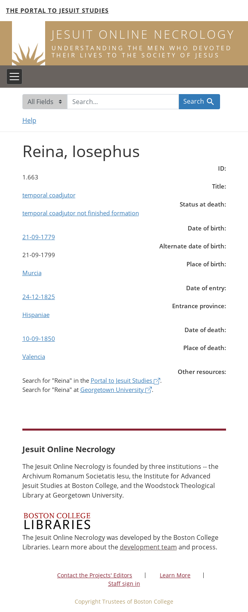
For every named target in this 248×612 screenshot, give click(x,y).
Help (29, 120)
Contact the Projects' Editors (94, 575)
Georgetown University (116, 390)
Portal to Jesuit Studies (125, 380)
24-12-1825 (38, 297)
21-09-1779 (38, 237)
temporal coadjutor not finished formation (80, 213)
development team (148, 547)
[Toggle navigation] (14, 77)
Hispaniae (36, 315)
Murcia (32, 273)
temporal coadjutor (48, 195)
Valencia (33, 356)
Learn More (175, 575)
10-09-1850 (38, 338)
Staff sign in (124, 583)
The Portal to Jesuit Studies (57, 10)
